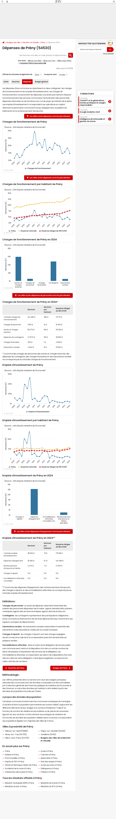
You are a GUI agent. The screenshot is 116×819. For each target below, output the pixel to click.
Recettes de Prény (14, 668)
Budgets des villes (13, 42)
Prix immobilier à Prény (15, 758)
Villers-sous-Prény (64, 60)
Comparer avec (50, 74)
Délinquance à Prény (50, 768)
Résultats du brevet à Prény (53, 783)
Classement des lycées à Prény (18, 772)
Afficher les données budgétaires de (17, 74)
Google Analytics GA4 (90, 111)
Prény (43, 42)
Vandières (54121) (48, 734)
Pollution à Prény (48, 772)
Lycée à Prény (47, 751)
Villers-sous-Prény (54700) (17, 738)
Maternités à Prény (49, 758)
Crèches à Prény (48, 755)
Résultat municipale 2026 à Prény (19, 783)
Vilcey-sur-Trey (49, 60)
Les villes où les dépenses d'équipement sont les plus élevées (43, 531)
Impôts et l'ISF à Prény (14, 761)
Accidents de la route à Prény (18, 768)
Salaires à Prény (12, 755)
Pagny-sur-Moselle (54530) (53, 731)
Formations (87, 94)
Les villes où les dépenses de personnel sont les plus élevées (44, 295)
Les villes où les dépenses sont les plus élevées (50, 116)
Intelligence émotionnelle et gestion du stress (92, 119)
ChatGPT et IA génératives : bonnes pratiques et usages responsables (93, 102)
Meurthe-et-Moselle (31, 42)
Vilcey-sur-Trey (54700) (16, 734)
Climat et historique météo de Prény (21, 765)
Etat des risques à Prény (51, 761)
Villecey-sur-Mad (34, 60)
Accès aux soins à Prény (51, 765)
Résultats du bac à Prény (16, 786)
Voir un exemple (108, 53)
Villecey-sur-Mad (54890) (16, 731)
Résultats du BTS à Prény (51, 786)
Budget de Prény (61, 668)
